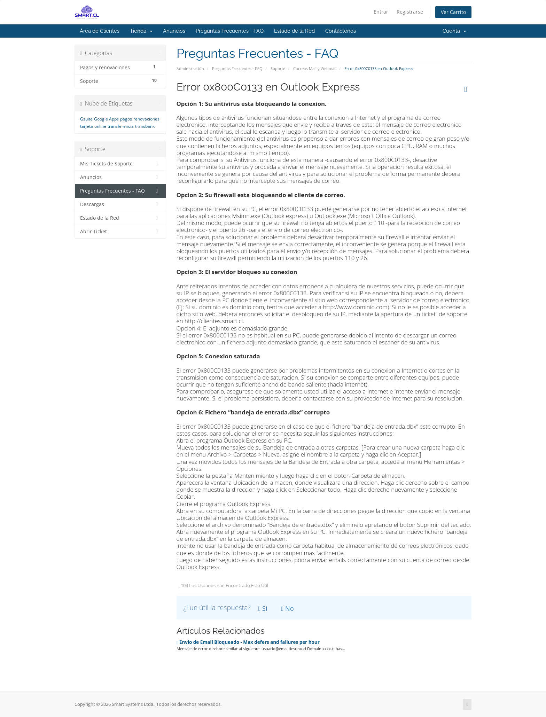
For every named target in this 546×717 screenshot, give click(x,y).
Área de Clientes (99, 31)
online (100, 126)
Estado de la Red (294, 31)
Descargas (120, 204)
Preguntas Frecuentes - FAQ (230, 31)
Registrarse (410, 11)
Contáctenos (340, 31)
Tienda (141, 31)
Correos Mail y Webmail (314, 68)
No (287, 608)
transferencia (121, 126)
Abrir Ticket (120, 231)
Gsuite (86, 119)
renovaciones (146, 119)
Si (263, 608)
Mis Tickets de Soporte (120, 163)
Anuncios (174, 31)
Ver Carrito (453, 12)
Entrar (381, 11)
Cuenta (454, 31)
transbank (145, 126)
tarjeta (86, 126)
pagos (126, 119)
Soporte (278, 68)
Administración (190, 68)
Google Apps (106, 119)
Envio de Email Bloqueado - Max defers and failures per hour (248, 642)
